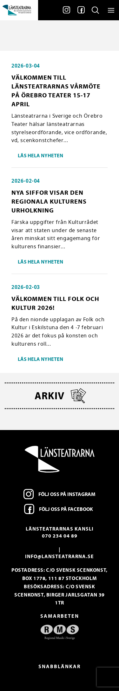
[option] (59, 632)
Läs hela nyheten (40, 155)
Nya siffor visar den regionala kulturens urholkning (49, 201)
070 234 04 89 (59, 535)
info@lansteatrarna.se (59, 556)
